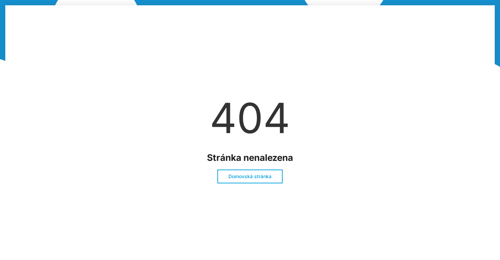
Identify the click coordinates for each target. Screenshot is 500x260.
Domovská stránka (250, 176)
